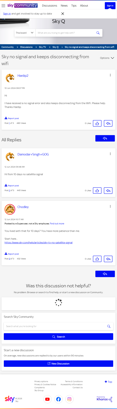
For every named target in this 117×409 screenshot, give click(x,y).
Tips (73, 5)
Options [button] (104, 57)
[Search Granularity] (25, 33)
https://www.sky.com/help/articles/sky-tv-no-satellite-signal (39, 242)
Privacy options (41, 381)
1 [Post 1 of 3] (9, 123)
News (64, 5)
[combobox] (65, 33)
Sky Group (39, 390)
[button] (110, 75)
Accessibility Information (72, 384)
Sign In (110, 5)
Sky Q (58, 21)
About (84, 5)
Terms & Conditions (74, 381)
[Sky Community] (22, 5)
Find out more (57, 223)
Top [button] (110, 381)
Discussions (49, 5)
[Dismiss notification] (62, 13)
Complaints (39, 387)
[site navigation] (3, 6)
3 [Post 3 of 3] (9, 259)
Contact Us (78, 387)
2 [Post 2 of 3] (9, 190)
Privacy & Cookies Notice (45, 384)
